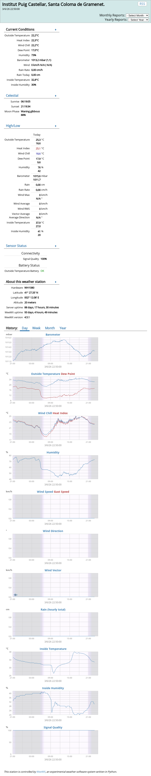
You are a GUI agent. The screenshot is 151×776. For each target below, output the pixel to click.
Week (36, 328)
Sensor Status (16, 246)
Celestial (12, 95)
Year (63, 328)
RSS (142, 4)
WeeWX (40, 771)
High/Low (13, 126)
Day (25, 328)
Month (50, 328)
